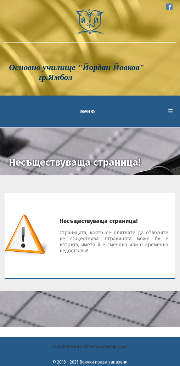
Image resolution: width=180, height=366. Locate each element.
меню (126, 111)
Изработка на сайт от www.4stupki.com (90, 346)
